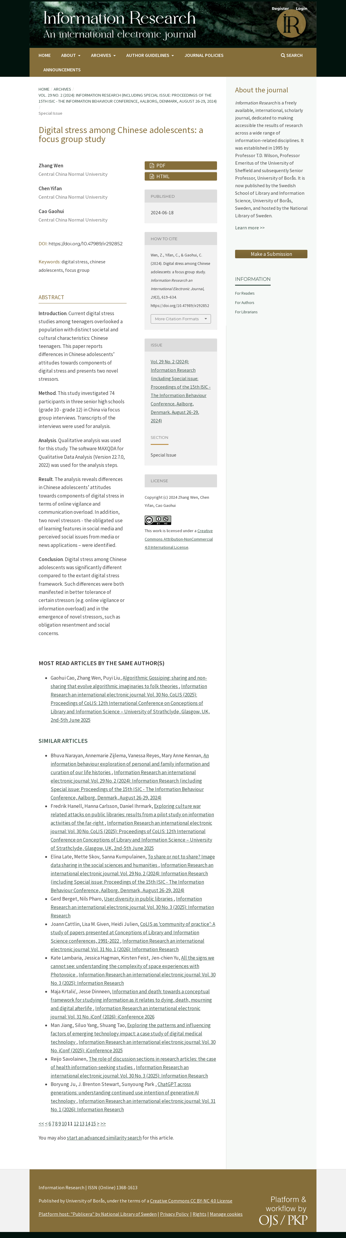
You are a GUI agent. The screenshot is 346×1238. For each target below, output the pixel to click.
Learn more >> (250, 228)
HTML (162, 176)
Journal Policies (204, 55)
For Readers (244, 293)
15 (93, 1123)
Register (280, 8)
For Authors (244, 302)
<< (41, 1123)
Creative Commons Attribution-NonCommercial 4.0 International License (179, 539)
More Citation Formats (177, 318)
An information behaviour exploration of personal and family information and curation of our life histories (130, 764)
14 (87, 1123)
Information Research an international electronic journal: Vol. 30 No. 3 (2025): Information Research (132, 907)
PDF (160, 165)
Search (292, 55)
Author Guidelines (148, 55)
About (69, 55)
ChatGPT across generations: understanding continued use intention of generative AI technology (125, 1092)
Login (301, 8)
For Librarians (246, 312)
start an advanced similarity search (104, 1137)
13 (82, 1123)
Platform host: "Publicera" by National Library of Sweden (98, 1214)
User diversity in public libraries (139, 898)
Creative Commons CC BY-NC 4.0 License (191, 1201)
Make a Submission (271, 254)
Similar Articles (63, 740)
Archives (101, 55)
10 (64, 1123)
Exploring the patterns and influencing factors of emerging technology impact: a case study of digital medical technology (131, 1033)
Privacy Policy (174, 1214)
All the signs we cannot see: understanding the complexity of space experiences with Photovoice (132, 966)
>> (103, 1123)
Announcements (62, 70)
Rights (199, 1214)
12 (76, 1123)
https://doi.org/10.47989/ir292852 (86, 244)
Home (45, 55)
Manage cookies (226, 1214)
